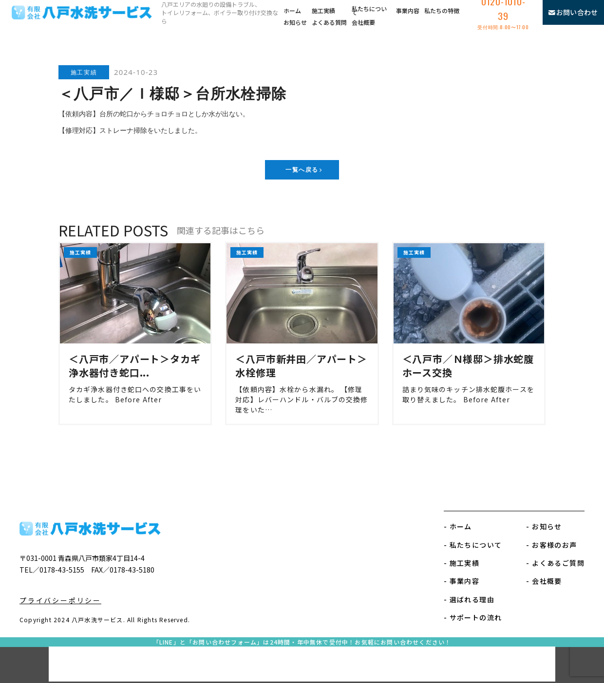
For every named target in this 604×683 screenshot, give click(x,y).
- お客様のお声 (551, 545)
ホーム (292, 10)
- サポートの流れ (473, 617)
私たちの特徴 (441, 10)
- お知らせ (544, 526)
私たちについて (369, 11)
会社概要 (363, 22)
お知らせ (295, 22)
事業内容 (407, 10)
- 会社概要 (544, 581)
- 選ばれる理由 (469, 599)
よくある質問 (329, 22)
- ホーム (458, 526)
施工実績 (323, 10)
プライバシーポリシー (60, 600)
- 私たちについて (473, 545)
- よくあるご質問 (555, 563)
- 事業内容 (461, 581)
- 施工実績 (461, 563)
